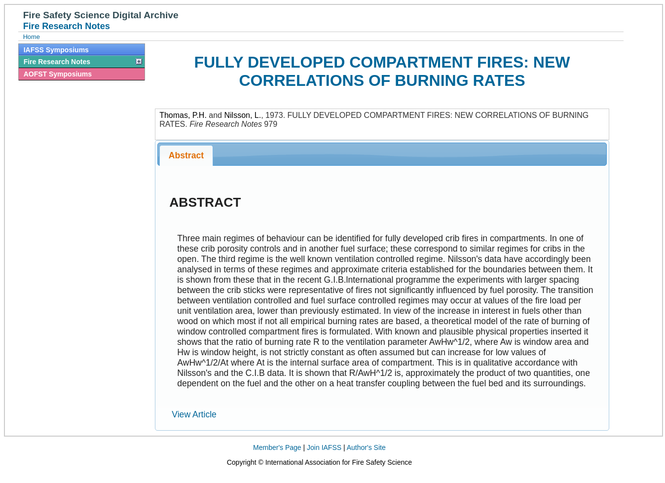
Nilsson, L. (242, 115)
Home (31, 36)
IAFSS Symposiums (56, 50)
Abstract (186, 155)
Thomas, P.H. (183, 115)
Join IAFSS (324, 447)
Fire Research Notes (57, 62)
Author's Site (366, 447)
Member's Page (277, 447)
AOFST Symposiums (58, 74)
